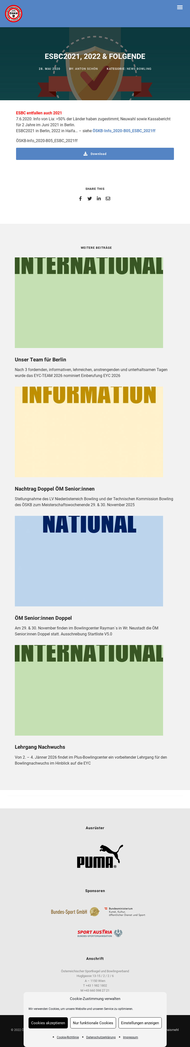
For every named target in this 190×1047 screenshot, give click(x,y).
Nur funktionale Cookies (93, 1023)
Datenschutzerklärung (101, 1037)
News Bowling (139, 69)
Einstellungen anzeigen (140, 1023)
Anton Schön (86, 69)
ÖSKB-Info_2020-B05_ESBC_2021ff (124, 130)
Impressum (130, 1037)
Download (95, 154)
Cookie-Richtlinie (68, 1037)
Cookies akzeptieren (48, 1023)
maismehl (172, 1030)
